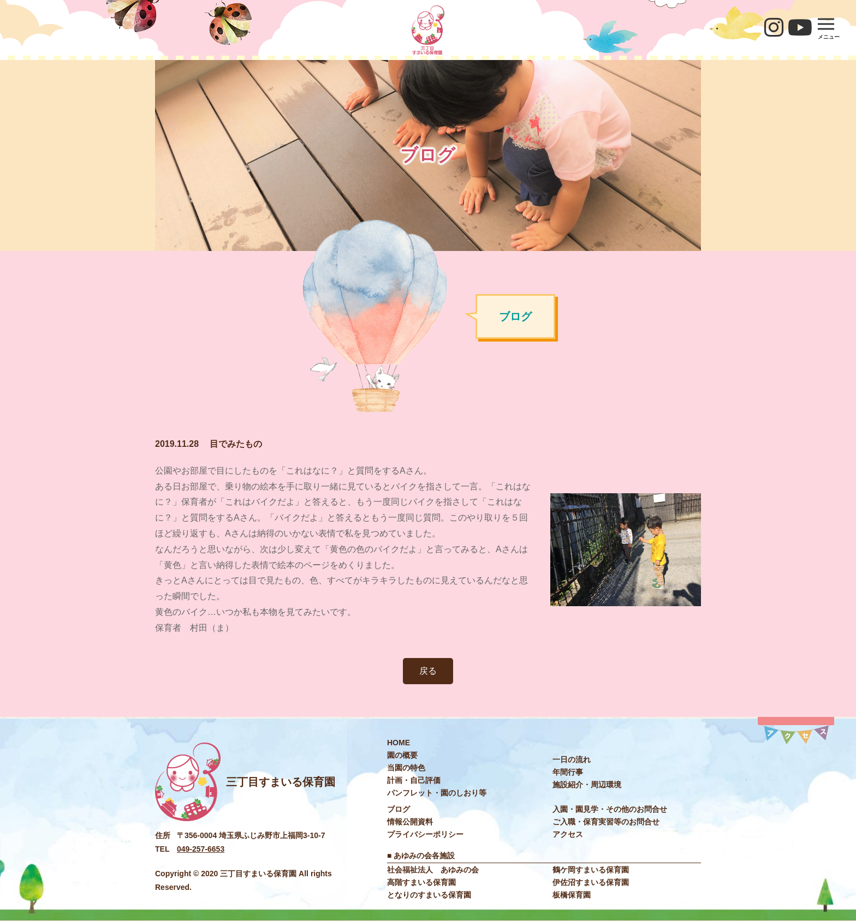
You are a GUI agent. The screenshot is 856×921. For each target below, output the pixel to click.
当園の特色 (406, 767)
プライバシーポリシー (425, 834)
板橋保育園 (571, 895)
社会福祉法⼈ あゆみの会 (433, 870)
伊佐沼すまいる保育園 (590, 882)
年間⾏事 (567, 772)
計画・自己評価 (414, 780)
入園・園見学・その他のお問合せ (609, 809)
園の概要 (402, 755)
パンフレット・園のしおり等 (436, 792)
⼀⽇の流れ (571, 759)
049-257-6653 (200, 849)
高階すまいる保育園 (421, 882)
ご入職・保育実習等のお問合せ (605, 821)
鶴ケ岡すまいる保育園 (590, 870)
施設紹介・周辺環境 (586, 784)
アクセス (567, 834)
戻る (428, 670)
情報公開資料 (410, 821)
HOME (398, 742)
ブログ (398, 809)
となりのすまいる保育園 (429, 895)
